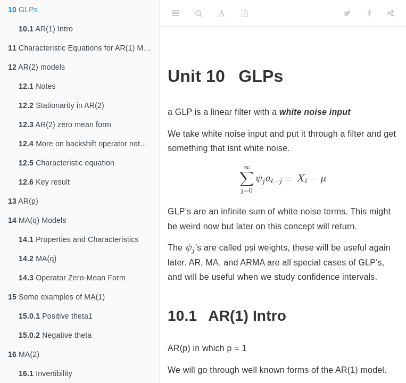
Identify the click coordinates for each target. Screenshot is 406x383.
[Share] (390, 13)
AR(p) (23, 201)
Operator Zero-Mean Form (72, 277)
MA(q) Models (37, 220)
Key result (44, 182)
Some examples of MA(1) (56, 297)
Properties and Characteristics (79, 239)
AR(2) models (36, 67)
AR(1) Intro (46, 28)
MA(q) (37, 258)
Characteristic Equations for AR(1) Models (83, 48)
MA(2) (23, 354)
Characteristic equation (66, 163)
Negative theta (55, 335)
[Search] (198, 13)
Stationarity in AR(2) (61, 105)
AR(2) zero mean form (65, 124)
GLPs (23, 9)
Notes (37, 86)
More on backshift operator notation (87, 143)
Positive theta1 (56, 316)
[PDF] (245, 13)
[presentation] (282, 180)
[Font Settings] (221, 13)
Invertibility (45, 373)
